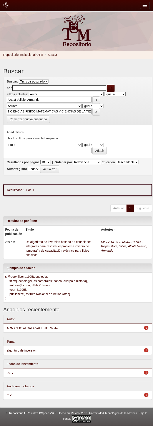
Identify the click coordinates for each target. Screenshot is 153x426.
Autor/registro (17, 169)
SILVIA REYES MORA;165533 (121, 242)
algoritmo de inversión (22, 350)
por (9, 88)
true (9, 395)
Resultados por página (23, 162)
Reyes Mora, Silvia (113, 246)
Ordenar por (63, 162)
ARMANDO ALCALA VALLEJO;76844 (32, 328)
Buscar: (12, 81)
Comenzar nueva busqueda (28, 119)
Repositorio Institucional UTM (23, 54)
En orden (108, 162)
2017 (10, 373)
